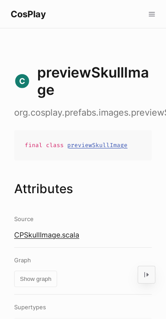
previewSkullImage (97, 145)
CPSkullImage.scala (46, 234)
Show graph (35, 279)
